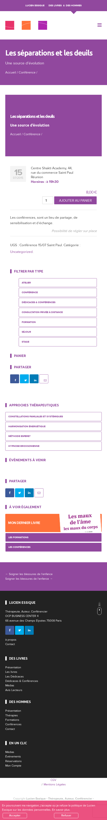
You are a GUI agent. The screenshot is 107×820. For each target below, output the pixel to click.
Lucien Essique (34, 5)
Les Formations (18, 537)
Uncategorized (21, 252)
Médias (9, 685)
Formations (12, 720)
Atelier (26, 282)
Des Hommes (74, 5)
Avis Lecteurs (13, 690)
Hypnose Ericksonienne (23, 446)
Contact (10, 644)
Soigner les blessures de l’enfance (29, 574)
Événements (13, 756)
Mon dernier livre (24, 523)
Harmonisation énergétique (26, 426)
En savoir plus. (61, 809)
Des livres (55, 5)
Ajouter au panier (75, 200)
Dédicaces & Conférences (38, 302)
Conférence (27, 72)
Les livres (11, 672)
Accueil (10, 72)
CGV (53, 780)
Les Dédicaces (14, 676)
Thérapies (11, 715)
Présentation (13, 667)
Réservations (13, 761)
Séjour (26, 331)
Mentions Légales (55, 784)
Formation (29, 322)
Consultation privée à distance (42, 312)
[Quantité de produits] (47, 200)
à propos (10, 639)
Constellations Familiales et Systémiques (35, 416)
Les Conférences (19, 547)
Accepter (15, 815)
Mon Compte (13, 765)
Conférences (13, 724)
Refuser (66, 815)
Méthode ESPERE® (19, 436)
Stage (25, 341)
